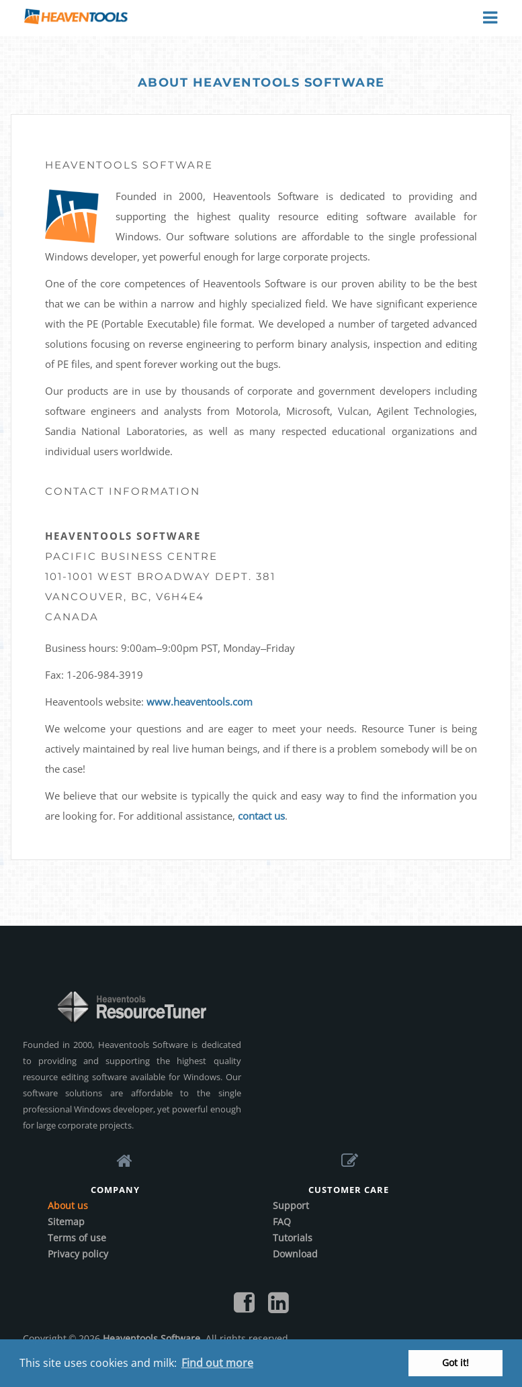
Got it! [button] (455, 1362)
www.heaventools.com (199, 701)
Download (295, 1253)
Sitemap (66, 1221)
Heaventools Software (151, 1338)
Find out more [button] (217, 1362)
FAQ (282, 1221)
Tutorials (292, 1237)
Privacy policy (78, 1253)
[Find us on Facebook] (244, 1307)
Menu (488, 18)
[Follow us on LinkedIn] (278, 1307)
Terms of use (77, 1237)
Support (291, 1205)
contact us (261, 815)
